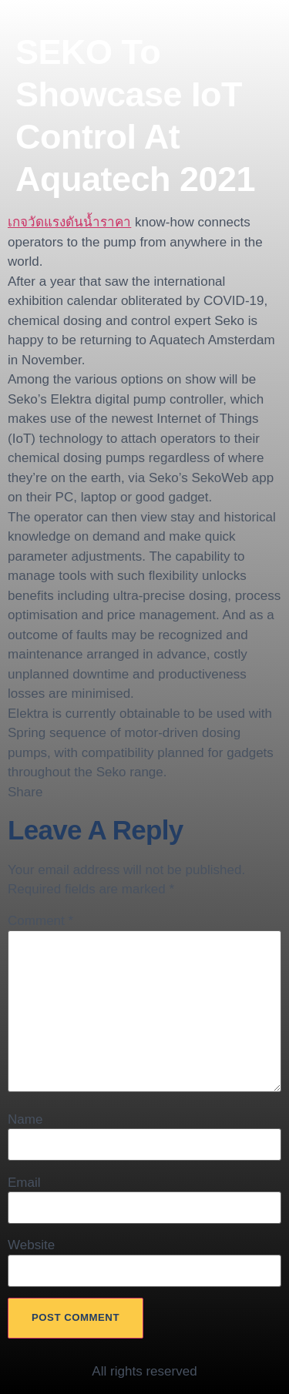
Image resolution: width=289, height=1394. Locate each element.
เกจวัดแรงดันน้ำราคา (69, 222)
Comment (40, 920)
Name (25, 1119)
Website (31, 1245)
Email (24, 1182)
